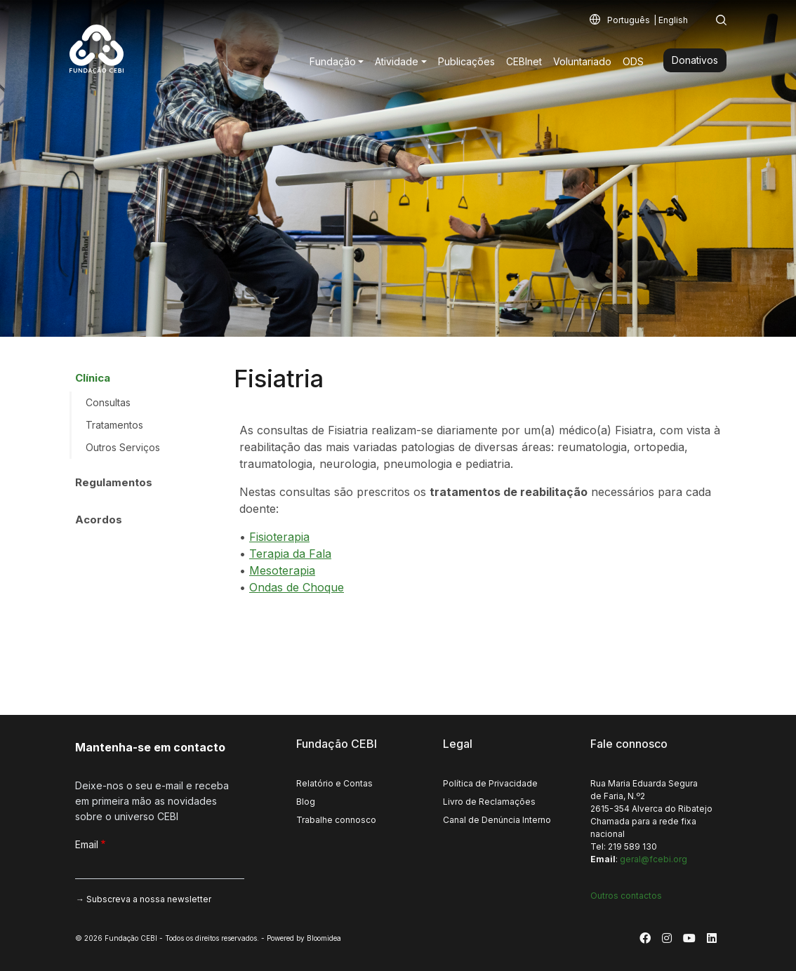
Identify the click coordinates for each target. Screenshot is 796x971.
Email (86, 844)
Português (628, 20)
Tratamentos (114, 425)
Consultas (108, 402)
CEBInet (524, 61)
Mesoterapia (282, 570)
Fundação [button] (333, 61)
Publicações (466, 61)
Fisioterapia (279, 537)
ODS (633, 61)
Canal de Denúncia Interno (497, 820)
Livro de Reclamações (489, 801)
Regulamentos (113, 482)
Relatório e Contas (334, 783)
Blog (305, 801)
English (673, 20)
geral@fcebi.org (653, 859)
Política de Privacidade (490, 783)
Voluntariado (582, 61)
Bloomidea (324, 938)
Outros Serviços (123, 447)
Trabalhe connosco (336, 820)
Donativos (695, 60)
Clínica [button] (92, 377)
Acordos (98, 519)
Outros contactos (626, 895)
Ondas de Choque (296, 587)
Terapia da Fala (290, 554)
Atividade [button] (396, 61)
